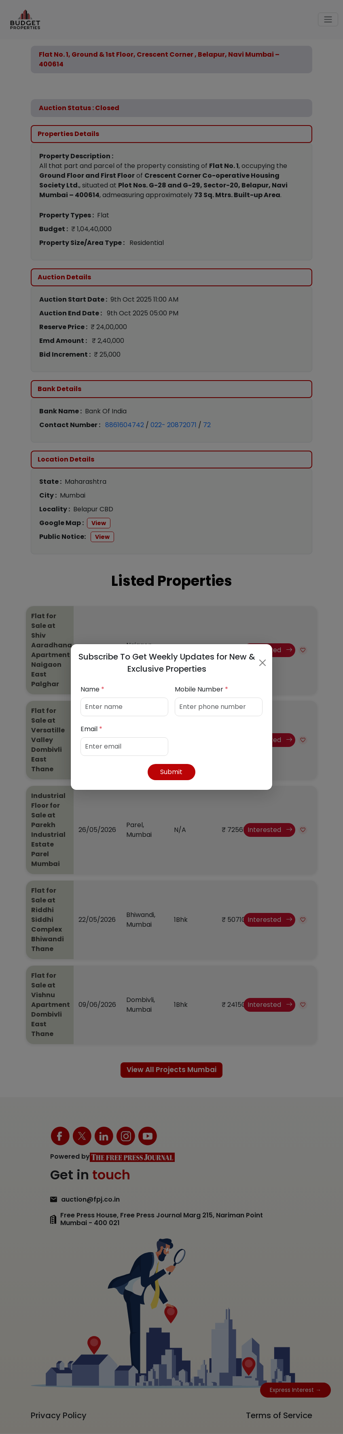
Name (92, 689)
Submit (172, 772)
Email (91, 729)
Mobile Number (201, 689)
